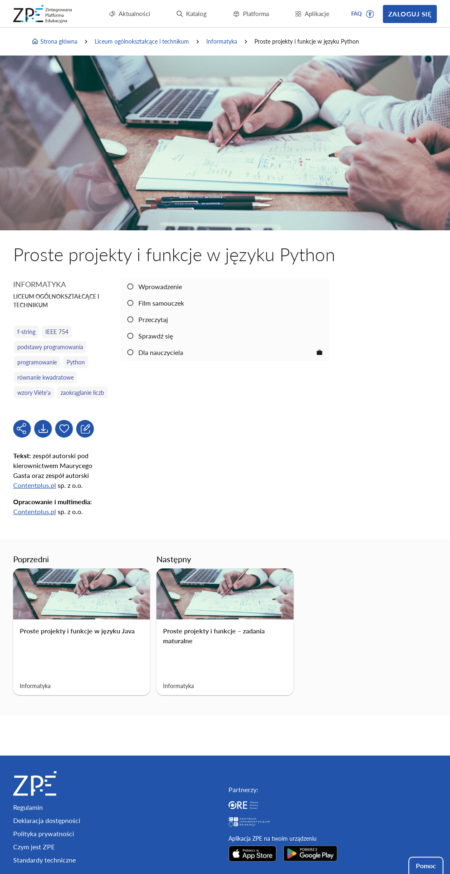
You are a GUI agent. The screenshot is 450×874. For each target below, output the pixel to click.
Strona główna (54, 41)
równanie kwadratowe (45, 377)
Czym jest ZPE (34, 847)
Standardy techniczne (44, 860)
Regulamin (28, 807)
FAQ (356, 13)
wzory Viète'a (34, 392)
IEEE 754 (56, 331)
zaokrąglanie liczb (82, 392)
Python (76, 362)
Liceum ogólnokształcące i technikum (142, 41)
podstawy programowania (50, 346)
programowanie (37, 362)
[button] (370, 14)
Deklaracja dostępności (46, 820)
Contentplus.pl (34, 485)
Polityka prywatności (43, 833)
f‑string (26, 331)
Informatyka (221, 41)
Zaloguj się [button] (409, 14)
